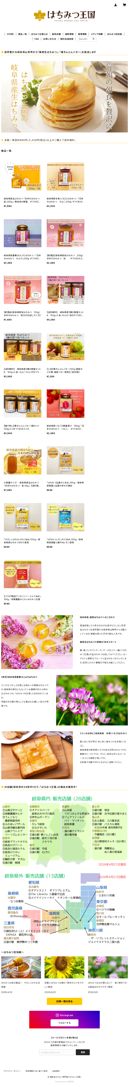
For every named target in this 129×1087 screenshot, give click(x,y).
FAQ (37, 39)
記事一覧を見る (64, 1001)
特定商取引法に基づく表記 (37, 1071)
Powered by (64, 1082)
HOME (10, 34)
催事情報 (82, 34)
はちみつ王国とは (39, 34)
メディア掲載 (97, 34)
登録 (83, 1052)
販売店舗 (56, 34)
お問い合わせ (49, 39)
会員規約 (56, 1071)
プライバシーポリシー (12, 1071)
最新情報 (69, 34)
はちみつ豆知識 (114, 34)
